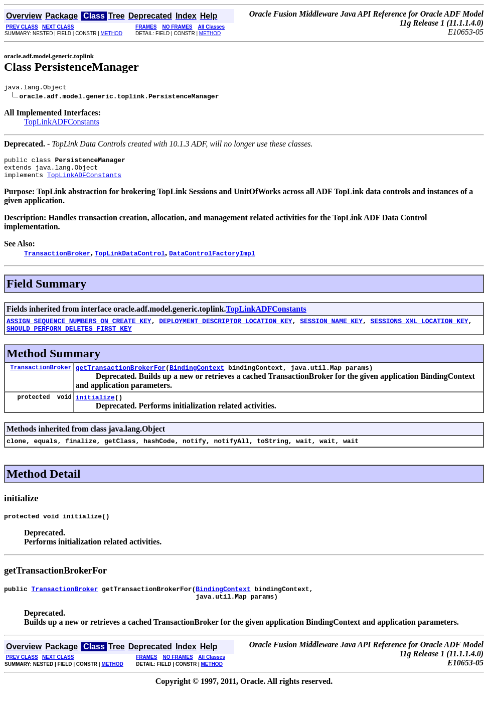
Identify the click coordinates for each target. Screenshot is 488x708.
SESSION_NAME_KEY (331, 328)
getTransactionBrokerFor (121, 377)
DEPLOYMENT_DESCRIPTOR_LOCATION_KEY (225, 328)
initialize (95, 408)
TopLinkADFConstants (61, 123)
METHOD (111, 33)
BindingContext (197, 377)
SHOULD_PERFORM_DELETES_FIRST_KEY (69, 337)
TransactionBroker (40, 377)
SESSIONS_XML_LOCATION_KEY (419, 328)
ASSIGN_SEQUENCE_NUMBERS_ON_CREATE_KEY (79, 328)
